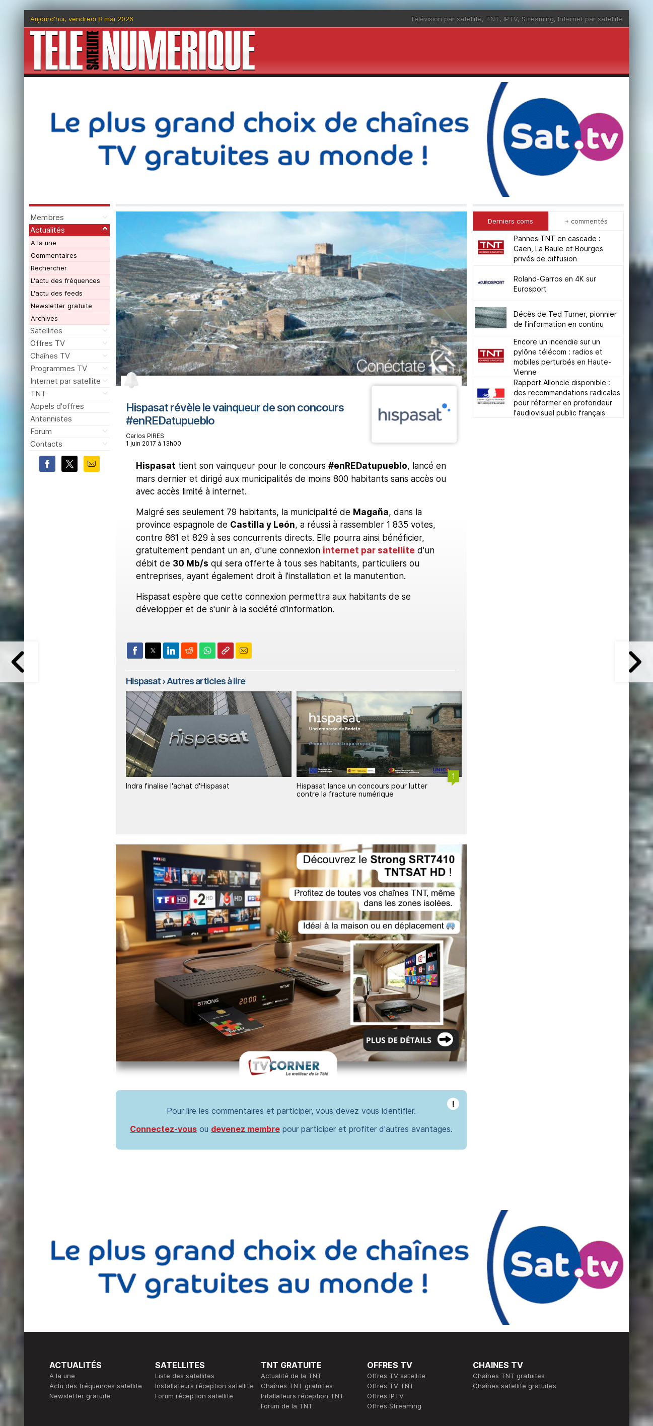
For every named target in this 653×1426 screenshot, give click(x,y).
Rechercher (49, 268)
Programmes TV (58, 368)
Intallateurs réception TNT (302, 1258)
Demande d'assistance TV (302, 1338)
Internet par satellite (590, 19)
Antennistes (51, 418)
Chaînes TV (50, 356)
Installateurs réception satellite (204, 1248)
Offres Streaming (394, 1268)
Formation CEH (390, 1308)
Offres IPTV (385, 1258)
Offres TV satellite (396, 1238)
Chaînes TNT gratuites (297, 1248)
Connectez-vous (163, 991)
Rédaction (277, 1308)
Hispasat (143, 681)
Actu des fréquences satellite (95, 1248)
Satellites (46, 330)
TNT (492, 19)
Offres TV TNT (390, 1248)
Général (273, 1328)
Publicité (274, 1318)
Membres (47, 217)
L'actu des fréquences (65, 280)
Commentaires (54, 255)
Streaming (538, 19)
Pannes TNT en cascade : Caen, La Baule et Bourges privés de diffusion (558, 248)
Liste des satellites (184, 1238)
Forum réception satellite (194, 1258)
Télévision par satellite (446, 19)
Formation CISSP (393, 1318)
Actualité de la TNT (291, 1238)
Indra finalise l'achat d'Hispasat (178, 785)
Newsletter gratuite (61, 306)
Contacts (46, 444)
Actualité (169, 1318)
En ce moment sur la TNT (89, 1308)
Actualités (47, 230)
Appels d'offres (57, 406)
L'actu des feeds (57, 293)
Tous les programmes (83, 1328)
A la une (43, 243)
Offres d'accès (178, 1328)
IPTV (510, 19)
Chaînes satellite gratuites (514, 1248)
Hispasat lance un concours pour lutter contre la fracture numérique (362, 790)
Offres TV (47, 343)
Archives (44, 318)
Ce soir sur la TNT (78, 1318)
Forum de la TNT (287, 1268)
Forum (41, 431)
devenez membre (245, 991)
